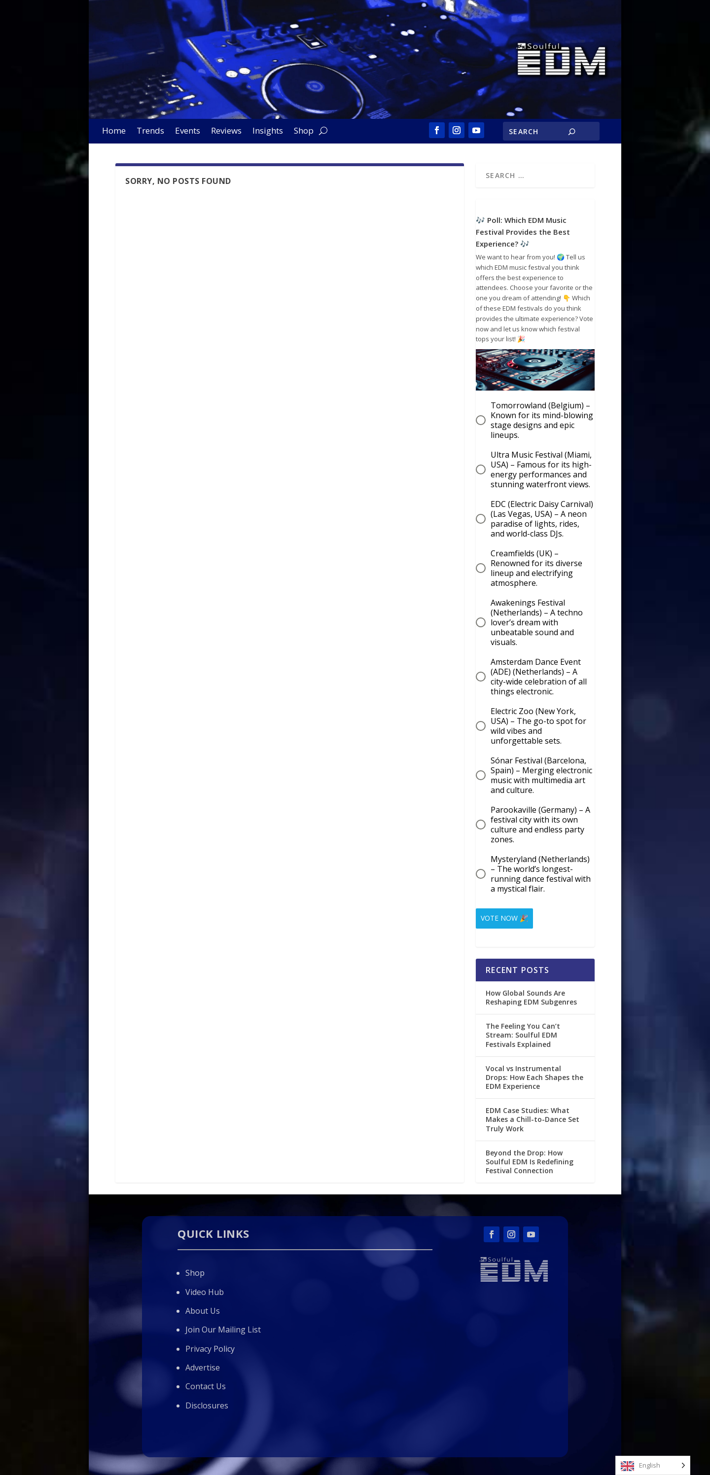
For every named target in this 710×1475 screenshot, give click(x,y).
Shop (304, 131)
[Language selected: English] (652, 1465)
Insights (267, 131)
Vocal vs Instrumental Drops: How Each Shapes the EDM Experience (534, 1073)
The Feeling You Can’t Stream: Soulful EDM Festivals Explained (523, 1031)
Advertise (202, 1364)
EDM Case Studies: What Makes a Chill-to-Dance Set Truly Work (532, 1115)
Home (114, 131)
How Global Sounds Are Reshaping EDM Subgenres (531, 994)
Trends (150, 131)
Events (187, 131)
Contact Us (205, 1382)
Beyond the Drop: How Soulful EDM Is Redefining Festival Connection (529, 1158)
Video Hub (204, 1288)
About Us (202, 1307)
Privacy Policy (210, 1345)
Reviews (226, 131)
